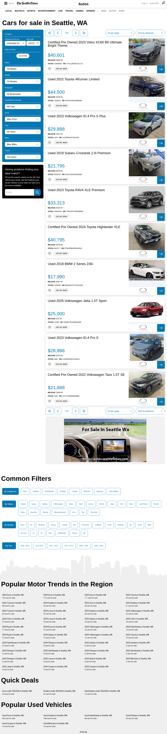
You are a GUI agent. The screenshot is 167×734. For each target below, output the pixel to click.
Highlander (62, 533)
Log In (144, 3)
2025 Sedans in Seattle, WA (96, 612)
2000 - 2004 (98, 546)
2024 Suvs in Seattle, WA (54, 596)
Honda (101, 504)
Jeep (112, 504)
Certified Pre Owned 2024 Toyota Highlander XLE (84, 227)
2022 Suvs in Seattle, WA (95, 604)
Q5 (84, 533)
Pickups (63, 491)
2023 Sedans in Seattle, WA (138, 604)
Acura (91, 504)
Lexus (34, 504)
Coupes (75, 491)
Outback (98, 525)
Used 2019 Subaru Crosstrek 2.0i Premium (79, 153)
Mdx (149, 525)
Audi (81, 504)
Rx (31, 525)
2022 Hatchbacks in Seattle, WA (139, 652)
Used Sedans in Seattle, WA (55, 716)
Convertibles (113, 491)
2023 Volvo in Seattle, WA (13, 620)
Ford (121, 504)
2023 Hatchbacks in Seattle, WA (16, 644)
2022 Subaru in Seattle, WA (96, 644)
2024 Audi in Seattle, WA (12, 636)
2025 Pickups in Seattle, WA (97, 652)
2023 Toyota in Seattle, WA (14, 612)
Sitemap (83, 732)
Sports (31, 11)
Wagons (100, 491)
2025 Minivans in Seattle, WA (138, 660)
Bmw (131, 504)
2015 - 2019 (53, 546)
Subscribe (154, 3)
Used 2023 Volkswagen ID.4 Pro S (73, 337)
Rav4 (22, 525)
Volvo (71, 504)
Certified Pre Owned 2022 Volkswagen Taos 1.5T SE (86, 374)
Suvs (25, 491)
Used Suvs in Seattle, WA (13, 716)
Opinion (90, 11)
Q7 (42, 533)
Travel (69, 11)
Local (8, 11)
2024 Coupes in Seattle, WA (55, 668)
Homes (80, 11)
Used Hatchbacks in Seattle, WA (98, 716)
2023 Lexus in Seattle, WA (54, 612)
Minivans (87, 491)
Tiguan (74, 533)
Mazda (45, 512)
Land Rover (143, 504)
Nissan (156, 504)
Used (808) (23, 56)
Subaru (44, 504)
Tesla (22, 512)
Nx (131, 525)
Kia (83, 512)
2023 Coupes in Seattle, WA (96, 668)
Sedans (36, 491)
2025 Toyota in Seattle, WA (14, 604)
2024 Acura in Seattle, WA (54, 628)
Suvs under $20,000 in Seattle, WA (17, 692)
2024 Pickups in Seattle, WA (55, 644)
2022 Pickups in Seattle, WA (14, 660)
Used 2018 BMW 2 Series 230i (70, 264)
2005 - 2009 (83, 546)
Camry (53, 525)
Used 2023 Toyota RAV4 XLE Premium (76, 190)
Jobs (103, 11)
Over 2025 (39, 546)
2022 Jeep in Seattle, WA (13, 668)
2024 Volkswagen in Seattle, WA (98, 628)
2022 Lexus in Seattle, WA (54, 660)
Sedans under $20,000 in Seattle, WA (59, 692)
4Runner (41, 525)
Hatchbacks (49, 491)
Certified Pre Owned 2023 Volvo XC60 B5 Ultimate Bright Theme (85, 44)
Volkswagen (58, 504)
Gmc (74, 512)
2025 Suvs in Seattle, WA (95, 596)
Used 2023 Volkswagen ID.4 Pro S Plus (77, 116)
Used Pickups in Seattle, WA (138, 716)
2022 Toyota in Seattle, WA (137, 636)
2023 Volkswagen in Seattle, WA (140, 612)
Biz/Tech (19, 11)
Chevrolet (94, 512)
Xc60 (109, 525)
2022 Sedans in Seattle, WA (138, 644)
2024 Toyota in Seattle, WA (137, 596)
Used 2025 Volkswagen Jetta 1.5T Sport (77, 300)
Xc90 (140, 525)
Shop (122, 11)
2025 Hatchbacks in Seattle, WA (57, 652)
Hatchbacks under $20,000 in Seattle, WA (102, 692)
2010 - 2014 (68, 546)
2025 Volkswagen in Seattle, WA (98, 636)
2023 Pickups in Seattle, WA (14, 652)
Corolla (64, 525)
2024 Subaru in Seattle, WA (55, 636)
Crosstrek (85, 525)
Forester (120, 525)
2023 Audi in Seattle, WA (12, 628)
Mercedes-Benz (60, 512)
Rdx (50, 533)
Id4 (74, 525)
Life (60, 11)
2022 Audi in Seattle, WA (95, 660)
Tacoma (23, 533)
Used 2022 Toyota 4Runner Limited (73, 79)
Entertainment (46, 11)
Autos (83, 4)
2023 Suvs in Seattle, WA (13, 596)
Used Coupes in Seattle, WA (14, 724)
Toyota (23, 504)
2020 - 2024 (24, 546)
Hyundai (34, 512)
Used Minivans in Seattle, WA (55, 724)
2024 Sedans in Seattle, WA (55, 604)
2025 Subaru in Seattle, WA (96, 620)
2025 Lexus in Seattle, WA (54, 620)
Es (34, 533)
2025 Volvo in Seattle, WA (137, 620)
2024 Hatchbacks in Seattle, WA (139, 628)
